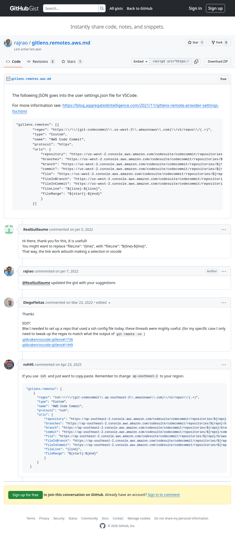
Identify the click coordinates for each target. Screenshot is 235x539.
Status (73, 518)
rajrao (21, 42)
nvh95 (28, 364)
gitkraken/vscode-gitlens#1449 (47, 344)
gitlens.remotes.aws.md (61, 42)
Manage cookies (139, 518)
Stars (72, 61)
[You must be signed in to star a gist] (196, 42)
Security (59, 518)
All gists (116, 8)
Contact (118, 518)
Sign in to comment (164, 494)
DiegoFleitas (33, 302)
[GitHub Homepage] (103, 526)
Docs (105, 518)
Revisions (41, 61)
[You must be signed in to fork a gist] (220, 42)
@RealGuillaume (36, 282)
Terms (31, 518)
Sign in (195, 8)
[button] (196, 61)
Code (13, 61)
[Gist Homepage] (24, 8)
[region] (117, 151)
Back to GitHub (139, 8)
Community (89, 518)
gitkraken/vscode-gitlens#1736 (47, 339)
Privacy (44, 518)
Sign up (215, 8)
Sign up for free (26, 494)
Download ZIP (218, 61)
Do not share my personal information (181, 518)
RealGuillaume (35, 229)
